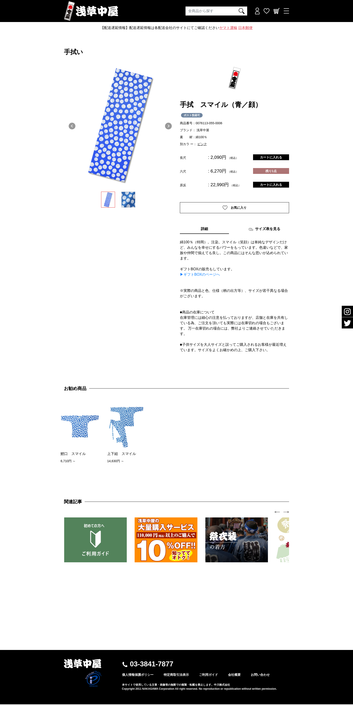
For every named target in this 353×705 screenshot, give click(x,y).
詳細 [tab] (204, 229)
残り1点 (271, 171)
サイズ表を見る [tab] (264, 230)
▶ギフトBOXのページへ (200, 275)
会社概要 (234, 675)
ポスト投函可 (192, 115)
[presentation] (277, 512)
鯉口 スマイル (73, 454)
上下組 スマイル (121, 454)
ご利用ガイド (208, 675)
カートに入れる (271, 157)
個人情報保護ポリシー (138, 675)
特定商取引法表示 (176, 675)
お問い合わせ (260, 675)
